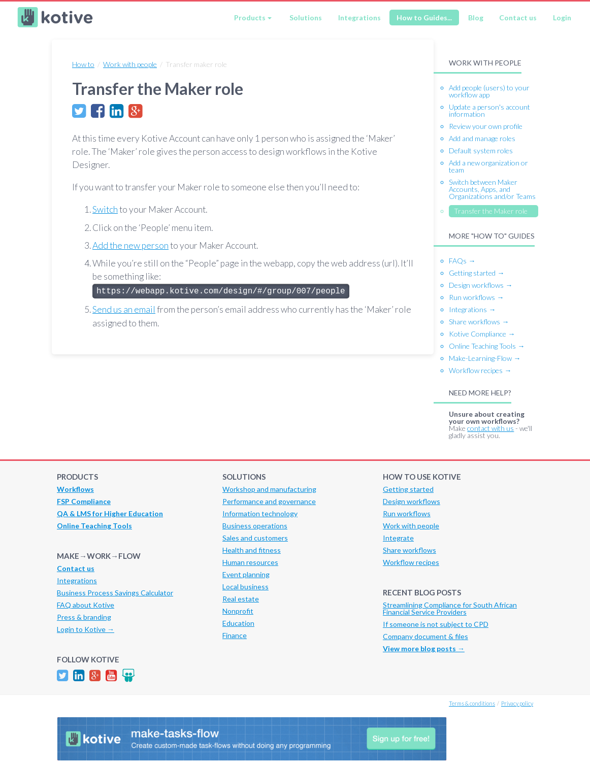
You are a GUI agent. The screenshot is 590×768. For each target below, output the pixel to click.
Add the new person (130, 245)
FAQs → (462, 260)
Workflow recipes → (480, 370)
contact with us (490, 428)
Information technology (260, 513)
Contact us (518, 17)
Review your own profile (485, 126)
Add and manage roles (482, 138)
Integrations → (472, 309)
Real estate (240, 598)
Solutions (305, 17)
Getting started (408, 489)
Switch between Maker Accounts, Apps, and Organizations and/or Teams (492, 189)
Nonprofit (237, 611)
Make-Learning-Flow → (484, 358)
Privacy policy (517, 703)
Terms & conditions (472, 703)
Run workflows (407, 513)
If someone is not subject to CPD (435, 624)
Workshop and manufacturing (269, 489)
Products (250, 17)
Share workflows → (479, 321)
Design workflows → (480, 285)
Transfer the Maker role (491, 211)
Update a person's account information (489, 110)
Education (238, 623)
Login (562, 17)
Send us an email (123, 309)
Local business (245, 586)
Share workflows (409, 550)
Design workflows (411, 501)
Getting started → (476, 273)
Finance (234, 635)
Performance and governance (269, 501)
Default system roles (481, 150)
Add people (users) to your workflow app (489, 91)
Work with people (130, 64)
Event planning (246, 574)
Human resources (250, 562)
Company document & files (425, 636)
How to (83, 64)
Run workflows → (476, 297)
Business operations (254, 525)
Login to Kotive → (85, 629)
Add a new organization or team (488, 166)
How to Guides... (424, 17)
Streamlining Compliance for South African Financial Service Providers (450, 608)
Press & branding (84, 617)
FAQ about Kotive (85, 604)
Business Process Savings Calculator (115, 592)
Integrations (359, 17)
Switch (105, 209)
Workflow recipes (411, 562)
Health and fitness (251, 550)
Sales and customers (255, 537)
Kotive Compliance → (482, 333)
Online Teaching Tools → (487, 346)
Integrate (398, 537)
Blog (475, 17)
